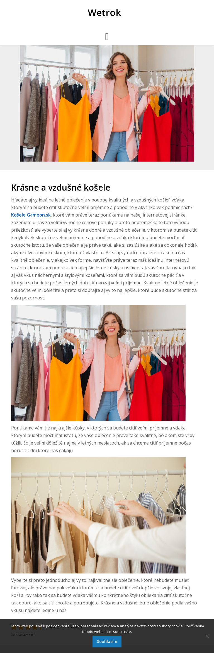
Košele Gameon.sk (31, 215)
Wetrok (104, 12)
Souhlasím (107, 641)
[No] (207, 636)
